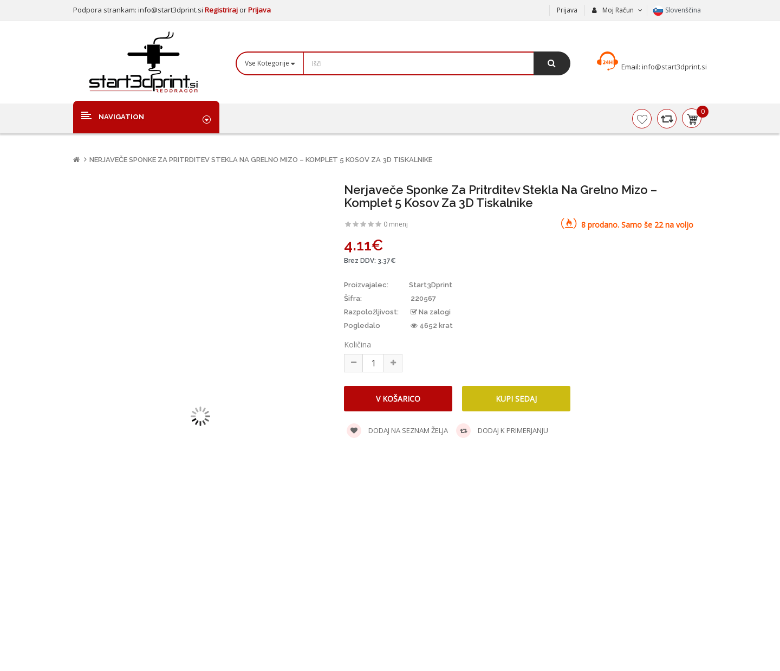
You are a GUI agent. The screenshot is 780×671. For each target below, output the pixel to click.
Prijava (259, 10)
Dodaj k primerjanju (502, 430)
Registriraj (222, 10)
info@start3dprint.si (673, 67)
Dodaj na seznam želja (397, 430)
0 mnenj (396, 224)
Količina (357, 344)
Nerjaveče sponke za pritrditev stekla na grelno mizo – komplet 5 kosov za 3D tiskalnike (260, 160)
